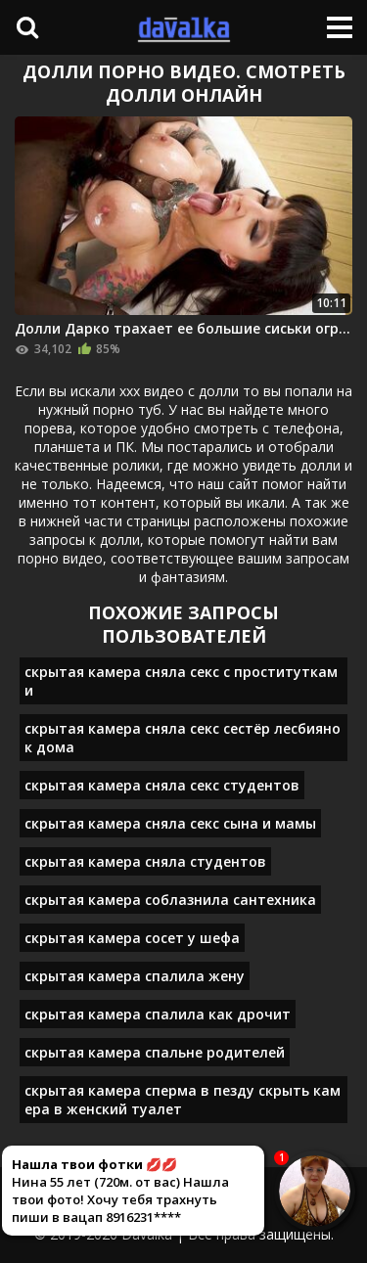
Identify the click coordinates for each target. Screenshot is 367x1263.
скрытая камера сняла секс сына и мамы (170, 823)
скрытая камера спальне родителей (154, 1052)
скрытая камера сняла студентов (145, 861)
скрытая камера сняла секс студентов (161, 785)
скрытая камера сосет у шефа (132, 937)
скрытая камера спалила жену (134, 976)
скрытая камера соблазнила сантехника (170, 899)
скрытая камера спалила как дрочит (157, 1014)
